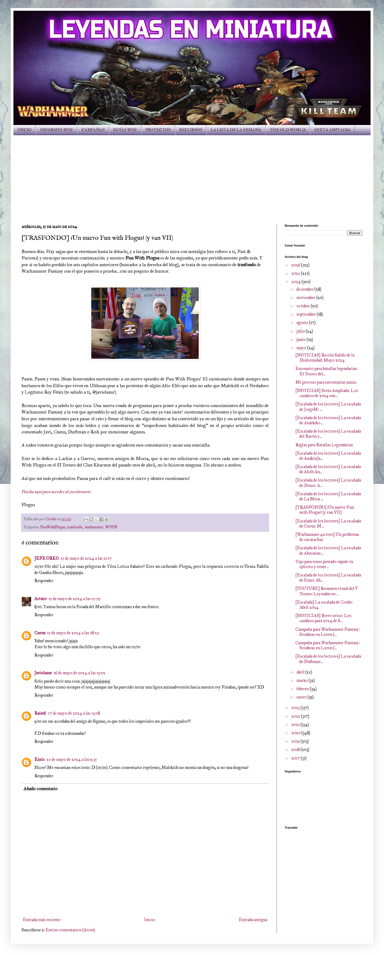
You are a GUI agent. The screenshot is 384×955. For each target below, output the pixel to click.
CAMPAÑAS (93, 130)
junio (301, 339)
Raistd (40, 713)
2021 (295, 724)
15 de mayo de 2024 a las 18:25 (73, 632)
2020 (296, 732)
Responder (43, 580)
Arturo (40, 598)
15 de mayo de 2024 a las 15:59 (74, 598)
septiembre (306, 314)
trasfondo (75, 527)
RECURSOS (190, 130)
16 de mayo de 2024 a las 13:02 (79, 672)
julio (301, 331)
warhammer (94, 527)
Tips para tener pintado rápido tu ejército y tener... (324, 564)
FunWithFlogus (52, 527)
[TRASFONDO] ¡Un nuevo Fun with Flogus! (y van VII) (324, 510)
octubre (303, 305)
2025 (296, 273)
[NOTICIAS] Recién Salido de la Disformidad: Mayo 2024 (324, 357)
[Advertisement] (192, 175)
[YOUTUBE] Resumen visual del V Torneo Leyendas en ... (326, 591)
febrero (303, 688)
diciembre (305, 289)
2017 (296, 758)
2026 (296, 265)
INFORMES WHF (56, 130)
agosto (302, 322)
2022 (296, 716)
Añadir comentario (40, 788)
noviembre (306, 297)
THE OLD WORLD (288, 130)
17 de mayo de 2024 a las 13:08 (74, 713)
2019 (295, 741)
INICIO (24, 130)
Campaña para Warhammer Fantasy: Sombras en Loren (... (327, 632)
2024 (296, 281)
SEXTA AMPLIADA (332, 130)
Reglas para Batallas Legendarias (324, 444)
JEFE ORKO (46, 558)
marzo (302, 680)
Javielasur (43, 672)
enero (301, 697)
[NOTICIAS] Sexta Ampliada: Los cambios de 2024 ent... (326, 393)
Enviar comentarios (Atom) (70, 929)
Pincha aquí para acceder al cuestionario (55, 491)
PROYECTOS (158, 130)
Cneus (39, 632)
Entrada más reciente (41, 919)
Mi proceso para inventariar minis (325, 382)
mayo (301, 347)
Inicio (149, 919)
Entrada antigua (253, 919)
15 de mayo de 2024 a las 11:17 (86, 558)
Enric (39, 759)
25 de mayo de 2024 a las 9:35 (71, 759)
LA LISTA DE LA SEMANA (236, 130)
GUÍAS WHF (125, 130)
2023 (295, 707)
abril (300, 672)
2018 (295, 749)
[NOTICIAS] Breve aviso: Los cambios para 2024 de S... (323, 618)
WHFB (111, 527)
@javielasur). (104, 392)
